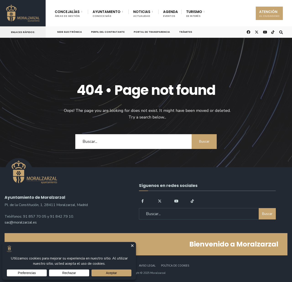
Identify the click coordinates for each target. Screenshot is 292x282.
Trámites (185, 32)
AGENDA (170, 13)
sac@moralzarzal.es (21, 222)
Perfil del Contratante (108, 32)
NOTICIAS (141, 13)
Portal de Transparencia (152, 32)
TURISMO (194, 13)
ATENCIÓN (269, 13)
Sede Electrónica (69, 32)
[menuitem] (71, 12)
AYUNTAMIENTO (106, 13)
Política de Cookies (175, 265)
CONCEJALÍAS (67, 13)
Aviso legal (147, 265)
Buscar (204, 141)
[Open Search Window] (281, 32)
